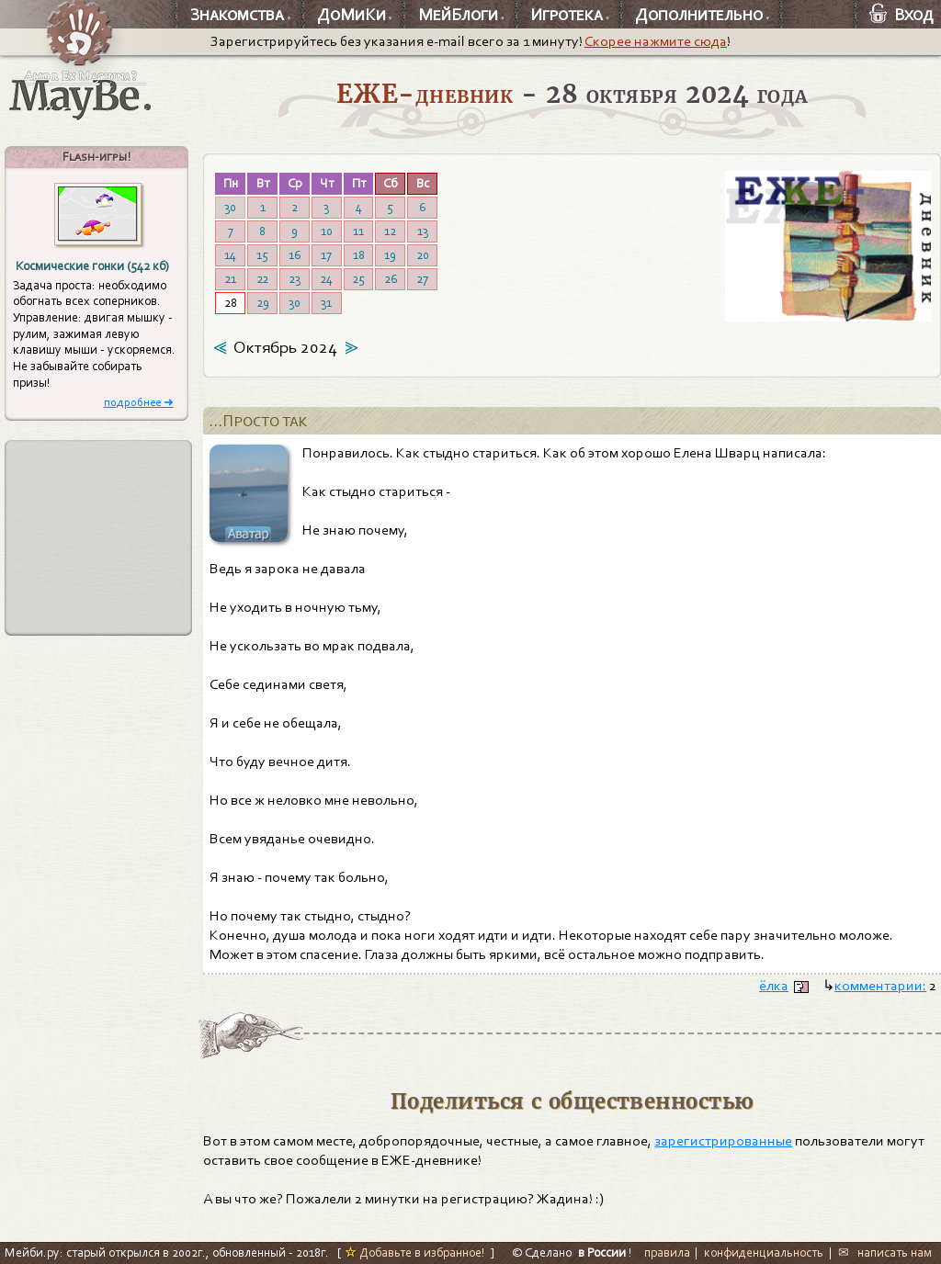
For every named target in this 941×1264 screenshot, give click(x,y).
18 (359, 255)
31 (326, 302)
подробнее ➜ (139, 402)
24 (326, 279)
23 (294, 279)
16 (294, 255)
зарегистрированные (723, 1141)
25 (358, 279)
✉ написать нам (885, 1252)
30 (230, 207)
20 (422, 255)
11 (358, 231)
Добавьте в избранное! (415, 1252)
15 (262, 255)
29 (262, 302)
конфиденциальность (763, 1252)
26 (390, 279)
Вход (901, 15)
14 (230, 255)
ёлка (773, 985)
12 (390, 231)
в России (602, 1252)
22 (262, 279)
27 (422, 279)
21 (230, 279)
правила (667, 1252)
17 (326, 255)
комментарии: (880, 985)
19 (390, 255)
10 (327, 231)
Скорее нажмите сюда (655, 41)
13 (422, 231)
